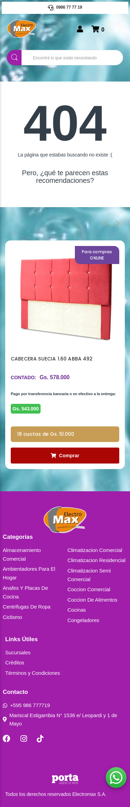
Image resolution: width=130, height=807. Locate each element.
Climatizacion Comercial (95, 550)
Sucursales (18, 652)
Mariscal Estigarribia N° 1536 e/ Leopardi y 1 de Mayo (60, 719)
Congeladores (83, 620)
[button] (116, 777)
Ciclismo (12, 617)
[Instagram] (23, 738)
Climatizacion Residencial (96, 560)
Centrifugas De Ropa (26, 607)
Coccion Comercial (89, 589)
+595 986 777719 (26, 705)
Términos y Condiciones (32, 673)
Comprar (65, 455)
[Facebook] (6, 738)
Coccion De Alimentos (93, 600)
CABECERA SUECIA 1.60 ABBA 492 (52, 358)
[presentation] (106, 223)
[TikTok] (40, 738)
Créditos (14, 662)
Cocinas (77, 610)
